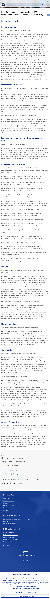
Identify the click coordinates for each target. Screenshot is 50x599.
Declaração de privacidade (10, 535)
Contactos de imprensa (10, 483)
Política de (8, 537)
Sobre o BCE (6, 498)
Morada (5, 510)
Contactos (6, 508)
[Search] (24, 4)
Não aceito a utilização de (26, 596)
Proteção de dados (8, 532)
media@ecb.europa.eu (14, 474)
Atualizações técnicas (9, 521)
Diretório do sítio (7, 545)
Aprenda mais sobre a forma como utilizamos (25, 588)
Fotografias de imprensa (10, 505)
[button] (47, 1)
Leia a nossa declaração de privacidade (26, 586)
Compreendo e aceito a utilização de (26, 592)
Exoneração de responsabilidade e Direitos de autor (17, 519)
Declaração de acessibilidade (11, 539)
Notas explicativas (8, 503)
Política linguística (8, 542)
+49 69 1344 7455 (12, 471)
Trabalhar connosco (8, 501)
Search (43, 4)
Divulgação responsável (9, 523)
